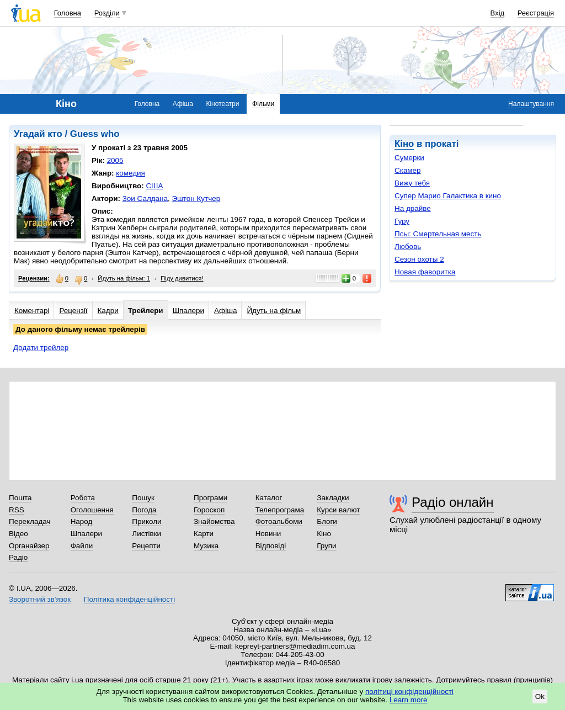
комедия (130, 173)
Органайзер (29, 546)
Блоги (327, 521)
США (154, 186)
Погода (144, 510)
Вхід (498, 13)
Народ (82, 521)
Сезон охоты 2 (419, 259)
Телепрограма (280, 510)
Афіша (183, 104)
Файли (82, 546)
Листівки (146, 533)
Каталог (268, 498)
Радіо (18, 557)
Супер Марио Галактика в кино (448, 196)
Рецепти (146, 546)
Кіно (404, 144)
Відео (18, 533)
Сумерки (409, 157)
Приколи (146, 521)
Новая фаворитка (425, 272)
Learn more (409, 700)
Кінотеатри (222, 104)
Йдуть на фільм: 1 (124, 278)
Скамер (408, 170)
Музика (206, 546)
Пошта (20, 498)
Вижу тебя (412, 183)
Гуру (402, 221)
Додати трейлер (40, 347)
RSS (16, 510)
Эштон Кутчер (196, 198)
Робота (83, 498)
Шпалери (188, 310)
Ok (540, 696)
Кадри (108, 310)
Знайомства (214, 521)
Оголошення (92, 510)
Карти (204, 533)
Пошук (143, 498)
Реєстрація (536, 13)
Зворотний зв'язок (40, 599)
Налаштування (531, 104)
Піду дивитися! (182, 278)
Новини (268, 533)
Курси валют (338, 510)
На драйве (413, 208)
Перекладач (29, 521)
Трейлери (145, 310)
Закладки (333, 498)
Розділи (107, 13)
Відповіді (270, 546)
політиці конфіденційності (409, 691)
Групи (326, 546)
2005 (115, 160)
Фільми (263, 104)
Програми (210, 498)
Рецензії (73, 310)
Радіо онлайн (453, 502)
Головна (67, 13)
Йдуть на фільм (274, 310)
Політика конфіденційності (129, 599)
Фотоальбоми (278, 521)
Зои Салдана (145, 198)
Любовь (408, 246)
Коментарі (31, 310)
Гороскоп (209, 510)
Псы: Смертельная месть (438, 234)
